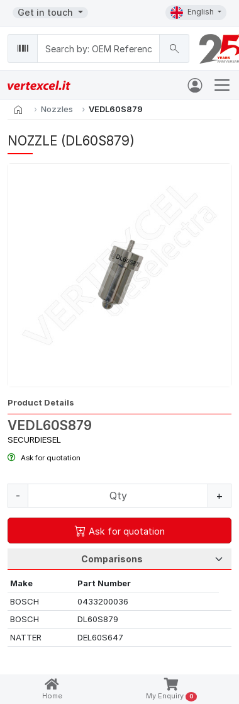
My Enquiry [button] (171, 689)
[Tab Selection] (119, 559)
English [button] (193, 12)
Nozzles (57, 109)
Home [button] (52, 689)
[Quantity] (118, 496)
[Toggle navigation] (222, 85)
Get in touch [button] (46, 12)
